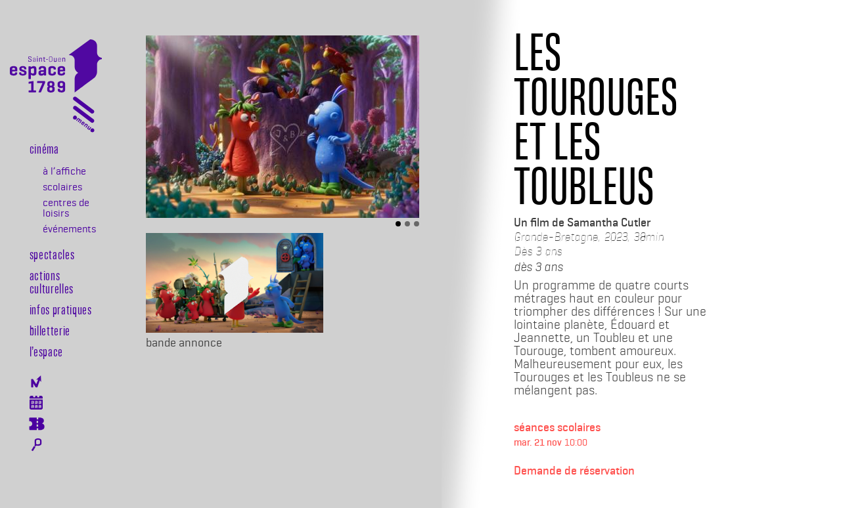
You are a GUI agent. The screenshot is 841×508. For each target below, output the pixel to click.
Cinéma (44, 148)
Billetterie (50, 330)
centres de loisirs (66, 208)
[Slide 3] (416, 224)
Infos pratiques (61, 309)
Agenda (36, 403)
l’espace (46, 351)
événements (69, 229)
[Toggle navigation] (83, 117)
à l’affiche (64, 171)
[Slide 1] (398, 224)
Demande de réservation (574, 470)
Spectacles (52, 254)
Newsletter (36, 381)
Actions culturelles (52, 281)
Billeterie (36, 424)
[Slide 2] (407, 224)
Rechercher (36, 445)
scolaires (62, 187)
